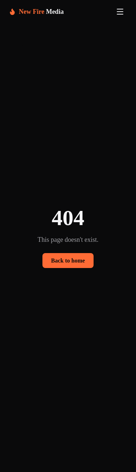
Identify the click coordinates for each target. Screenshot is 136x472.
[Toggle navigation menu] (120, 11)
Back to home (68, 260)
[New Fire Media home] (36, 12)
